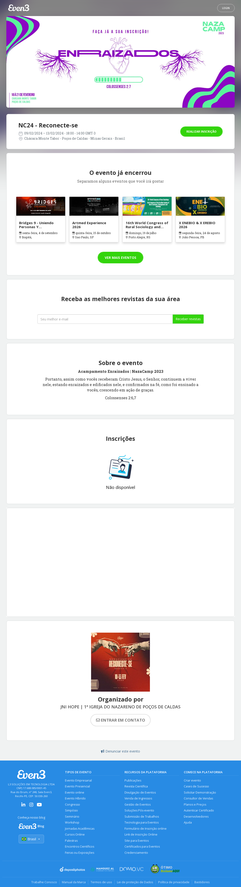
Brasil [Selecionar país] (31, 839)
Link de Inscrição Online (141, 834)
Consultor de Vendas (198, 798)
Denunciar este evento (120, 751)
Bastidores (202, 882)
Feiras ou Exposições (79, 853)
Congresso (72, 805)
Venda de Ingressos (138, 798)
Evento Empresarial (78, 780)
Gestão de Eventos (138, 805)
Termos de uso (101, 882)
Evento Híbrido (75, 798)
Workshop (72, 822)
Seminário (72, 817)
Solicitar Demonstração (200, 792)
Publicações (133, 780)
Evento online (74, 792)
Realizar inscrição (201, 132)
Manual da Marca (74, 882)
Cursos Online (75, 834)
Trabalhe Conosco (44, 882)
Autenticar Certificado (199, 810)
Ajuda (188, 822)
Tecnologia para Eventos (142, 822)
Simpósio (71, 810)
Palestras (71, 841)
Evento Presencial (77, 786)
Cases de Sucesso (196, 786)
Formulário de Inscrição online (146, 829)
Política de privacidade (173, 882)
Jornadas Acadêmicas (79, 829)
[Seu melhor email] (105, 319)
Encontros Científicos (79, 847)
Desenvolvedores (196, 817)
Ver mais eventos (120, 257)
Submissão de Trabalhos (142, 817)
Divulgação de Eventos (140, 792)
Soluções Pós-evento (139, 810)
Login (226, 8)
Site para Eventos (137, 841)
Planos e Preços (195, 805)
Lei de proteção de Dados (135, 882)
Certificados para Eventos (142, 847)
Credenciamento (136, 853)
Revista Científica (136, 786)
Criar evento (192, 780)
